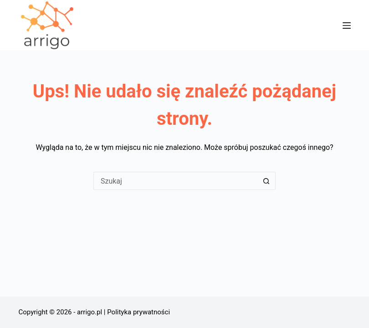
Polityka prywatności (138, 312)
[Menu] (347, 25)
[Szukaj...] (175, 181)
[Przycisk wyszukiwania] (266, 181)
